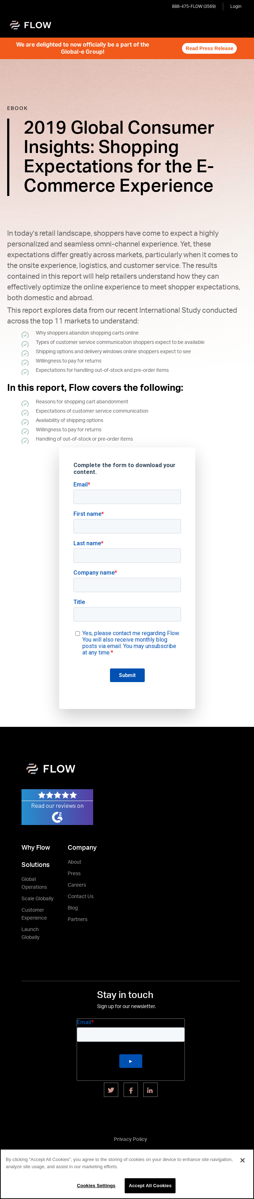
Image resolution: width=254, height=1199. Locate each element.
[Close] (242, 1160)
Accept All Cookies (150, 1185)
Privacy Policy (130, 1139)
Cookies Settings (96, 1185)
